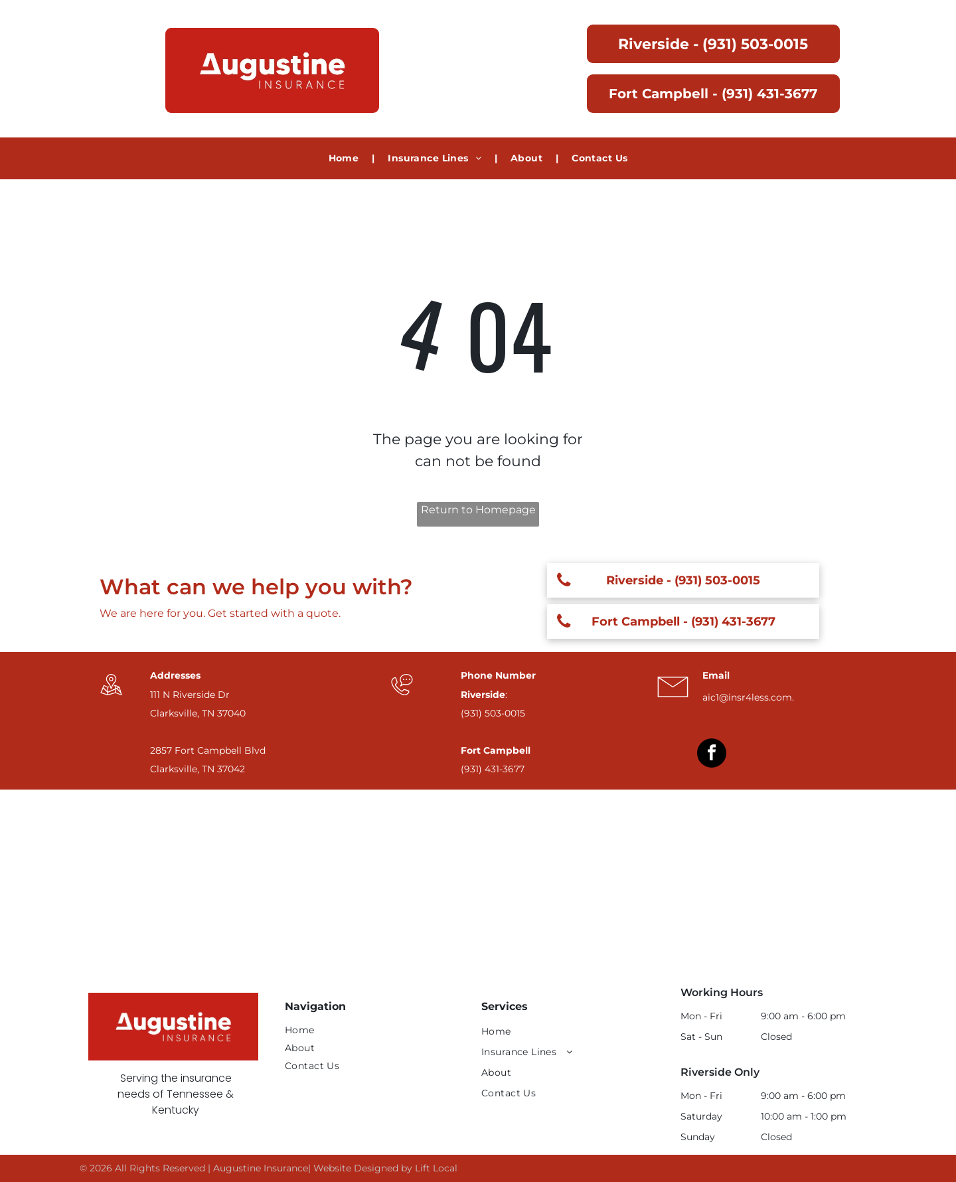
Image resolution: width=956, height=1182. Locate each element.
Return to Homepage (478, 509)
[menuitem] (345, 158)
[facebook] (711, 754)
